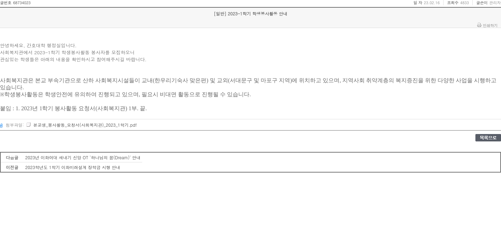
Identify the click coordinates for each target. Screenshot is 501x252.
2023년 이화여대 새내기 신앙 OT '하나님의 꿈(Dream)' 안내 (82, 157)
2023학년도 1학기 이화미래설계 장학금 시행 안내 (72, 167)
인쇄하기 (490, 25)
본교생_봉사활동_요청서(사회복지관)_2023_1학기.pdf (81, 125)
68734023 (21, 2)
